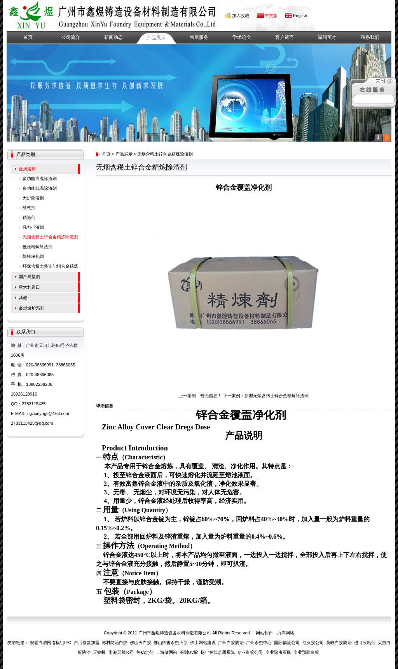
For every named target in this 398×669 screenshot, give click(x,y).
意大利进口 (29, 287)
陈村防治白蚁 (114, 642)
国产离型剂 (29, 276)
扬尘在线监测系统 (218, 652)
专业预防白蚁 (306, 652)
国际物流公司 (287, 642)
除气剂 (29, 207)
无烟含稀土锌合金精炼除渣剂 (50, 237)
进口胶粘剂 (364, 642)
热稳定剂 (145, 652)
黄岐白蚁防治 (339, 642)
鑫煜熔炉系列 (31, 308)
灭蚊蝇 (99, 652)
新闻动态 (113, 37)
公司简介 (70, 37)
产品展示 (156, 37)
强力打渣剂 (33, 227)
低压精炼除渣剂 (37, 246)
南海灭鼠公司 (121, 652)
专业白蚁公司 (250, 652)
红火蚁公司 (313, 642)
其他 (23, 297)
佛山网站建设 (203, 642)
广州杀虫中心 (259, 642)
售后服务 (199, 37)
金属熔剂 (27, 168)
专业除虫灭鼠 (278, 652)
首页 (28, 37)
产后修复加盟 (87, 642)
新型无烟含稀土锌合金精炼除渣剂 (276, 395)
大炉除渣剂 (33, 198)
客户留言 (284, 37)
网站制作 (264, 632)
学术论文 (241, 37)
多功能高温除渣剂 (40, 178)
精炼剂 (29, 217)
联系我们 (370, 37)
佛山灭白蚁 (140, 642)
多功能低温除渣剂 (40, 188)
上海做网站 (166, 652)
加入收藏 (240, 15)
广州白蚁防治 (231, 642)
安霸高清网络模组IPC (50, 642)
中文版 (271, 15)
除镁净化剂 (33, 256)
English (300, 15)
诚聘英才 (327, 37)
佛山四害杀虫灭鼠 (171, 642)
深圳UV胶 (189, 652)
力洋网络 (285, 632)
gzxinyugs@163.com (49, 413)
